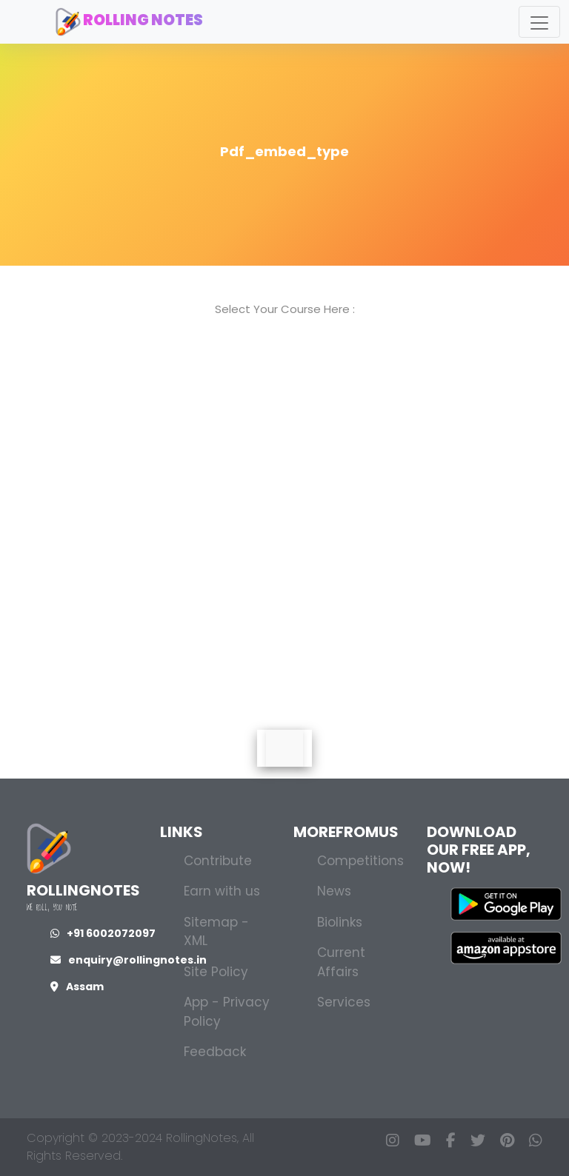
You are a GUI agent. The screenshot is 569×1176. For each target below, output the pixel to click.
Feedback (215, 1052)
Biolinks (339, 922)
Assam (77, 986)
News (334, 891)
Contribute (218, 861)
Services (343, 1002)
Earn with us (222, 891)
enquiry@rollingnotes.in (128, 959)
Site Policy (216, 972)
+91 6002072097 (103, 933)
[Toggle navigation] (539, 22)
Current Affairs (341, 962)
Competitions (360, 861)
